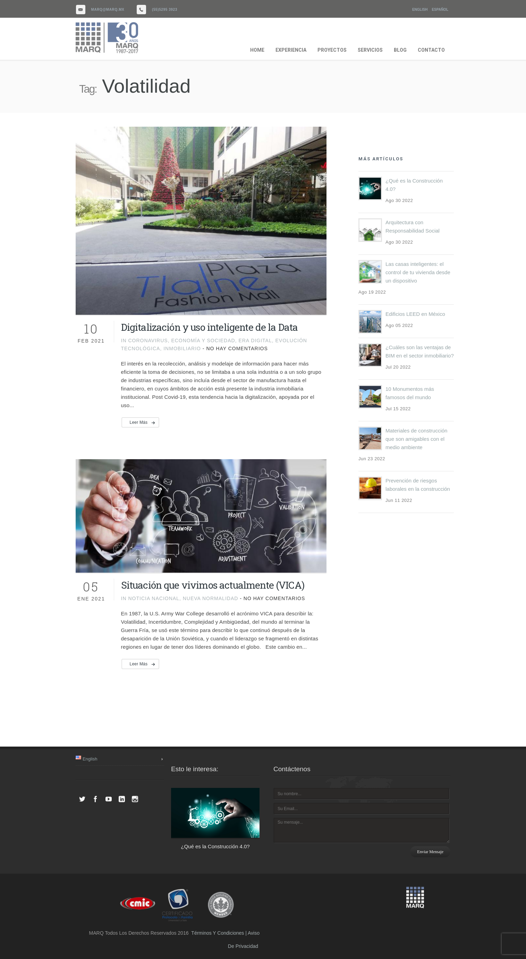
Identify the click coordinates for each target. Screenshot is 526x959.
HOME (257, 50)
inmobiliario (182, 348)
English (419, 9)
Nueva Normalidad (210, 598)
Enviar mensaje (430, 851)
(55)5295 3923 (164, 9)
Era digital (255, 340)
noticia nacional (153, 598)
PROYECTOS (332, 50)
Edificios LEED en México (415, 314)
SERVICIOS (370, 50)
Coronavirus (148, 340)
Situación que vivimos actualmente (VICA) (212, 585)
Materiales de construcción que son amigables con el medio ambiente (416, 439)
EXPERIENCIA (290, 50)
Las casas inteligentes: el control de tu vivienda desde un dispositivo (417, 272)
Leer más (139, 422)
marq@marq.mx (108, 9)
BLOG (400, 50)
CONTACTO (431, 50)
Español (440, 9)
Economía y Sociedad (203, 340)
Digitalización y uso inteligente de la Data (209, 327)
